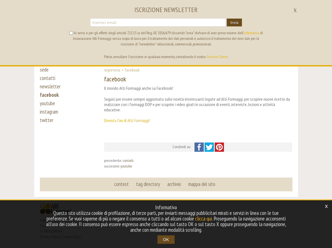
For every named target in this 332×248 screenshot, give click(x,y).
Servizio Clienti (217, 56)
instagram (49, 112)
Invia (234, 22)
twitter (46, 120)
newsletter (50, 86)
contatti (47, 78)
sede (44, 70)
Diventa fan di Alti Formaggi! (127, 120)
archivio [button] (174, 184)
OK (166, 239)
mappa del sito (201, 184)
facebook (49, 95)
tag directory (148, 184)
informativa (251, 32)
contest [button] (121, 184)
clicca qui (203, 218)
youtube (47, 103)
